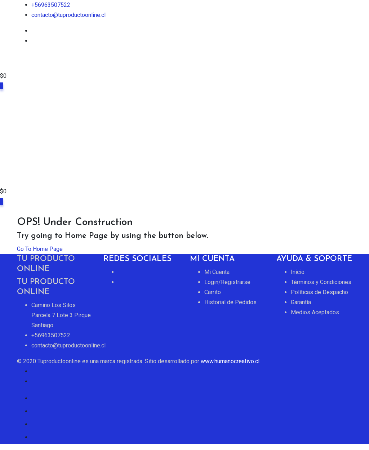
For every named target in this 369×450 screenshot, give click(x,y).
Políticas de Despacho (319, 292)
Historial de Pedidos (230, 302)
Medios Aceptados (315, 312)
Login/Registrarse (227, 282)
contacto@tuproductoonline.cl (68, 15)
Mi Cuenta (217, 272)
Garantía (301, 302)
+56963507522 (50, 4)
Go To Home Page (40, 249)
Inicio (297, 272)
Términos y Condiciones (321, 282)
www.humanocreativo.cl (230, 361)
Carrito (212, 292)
